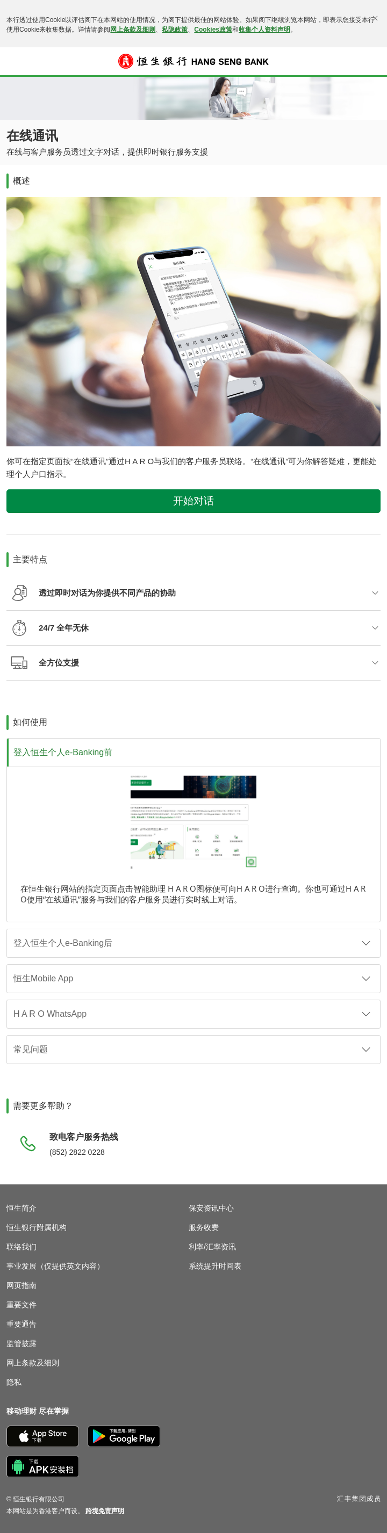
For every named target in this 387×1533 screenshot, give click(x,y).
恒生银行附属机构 (36, 1227)
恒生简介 (21, 1208)
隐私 (14, 1382)
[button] (14, 61)
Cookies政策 (213, 29)
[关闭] (375, 18)
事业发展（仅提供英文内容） (55, 1266)
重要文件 (21, 1304)
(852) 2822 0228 (77, 1152)
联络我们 (21, 1246)
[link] (104, 1511)
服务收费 (204, 1227)
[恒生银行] (193, 61)
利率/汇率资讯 (212, 1246)
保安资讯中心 (211, 1208)
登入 (373, 68)
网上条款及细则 (132, 29)
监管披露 (21, 1343)
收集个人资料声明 (264, 29)
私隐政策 (175, 29)
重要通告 (21, 1324)
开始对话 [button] (193, 501)
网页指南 (21, 1285)
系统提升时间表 (215, 1266)
